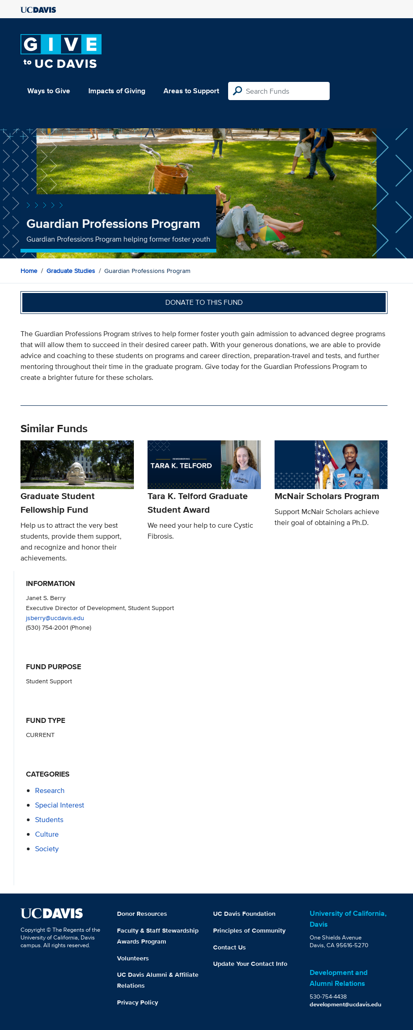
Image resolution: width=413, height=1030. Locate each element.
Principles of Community (249, 930)
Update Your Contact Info (250, 963)
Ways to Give (48, 91)
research (50, 790)
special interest (59, 805)
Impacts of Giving (116, 91)
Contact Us (229, 947)
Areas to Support (191, 91)
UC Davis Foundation (244, 913)
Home (28, 270)
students (49, 819)
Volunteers (133, 958)
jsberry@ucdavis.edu (55, 617)
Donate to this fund (204, 302)
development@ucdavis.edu (346, 1004)
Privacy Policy (137, 1002)
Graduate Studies (70, 270)
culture (47, 834)
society (47, 848)
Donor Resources (142, 913)
